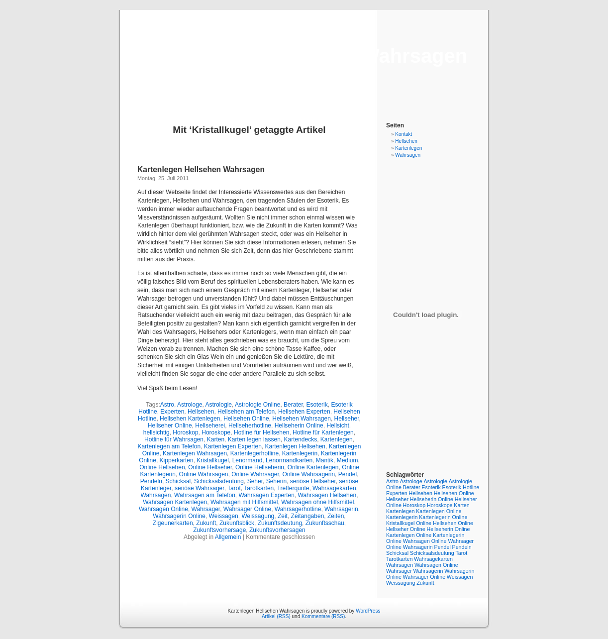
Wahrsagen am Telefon (204, 495)
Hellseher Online (170, 425)
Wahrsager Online (247, 509)
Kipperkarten (177, 460)
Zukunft (206, 523)
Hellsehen (201, 411)
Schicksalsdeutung (219, 481)
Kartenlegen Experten (233, 446)
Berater (293, 404)
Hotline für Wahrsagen (173, 439)
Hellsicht (337, 425)
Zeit (283, 516)
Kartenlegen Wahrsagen (195, 453)
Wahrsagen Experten (267, 495)
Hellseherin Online (299, 425)
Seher (255, 481)
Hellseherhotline (249, 425)
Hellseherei (210, 425)
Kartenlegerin (299, 453)
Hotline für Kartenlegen (323, 432)
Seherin (276, 481)
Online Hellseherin (259, 467)
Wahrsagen (156, 495)
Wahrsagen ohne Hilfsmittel (317, 502)
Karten (215, 439)
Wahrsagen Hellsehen (327, 495)
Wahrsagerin (341, 509)
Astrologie (218, 404)
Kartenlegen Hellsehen (295, 446)
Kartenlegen (336, 439)
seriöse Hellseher (313, 481)
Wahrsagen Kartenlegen (175, 502)
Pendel (347, 474)
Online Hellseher (210, 467)
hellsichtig (156, 432)
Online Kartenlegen (313, 467)
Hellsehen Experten (304, 411)
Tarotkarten (259, 488)
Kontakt (403, 134)
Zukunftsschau (324, 523)
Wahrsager (206, 509)
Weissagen (223, 516)
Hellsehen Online (246, 418)
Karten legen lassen (254, 439)
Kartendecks (300, 439)
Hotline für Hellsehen (261, 432)
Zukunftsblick (236, 523)
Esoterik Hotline (461, 487)
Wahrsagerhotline (298, 509)
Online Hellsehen (162, 467)
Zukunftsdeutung (280, 523)
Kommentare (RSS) (323, 616)
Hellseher (346, 418)
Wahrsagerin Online (179, 516)
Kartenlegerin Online (443, 517)
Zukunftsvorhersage (219, 530)
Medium (347, 460)
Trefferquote (293, 488)
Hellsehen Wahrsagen (301, 418)
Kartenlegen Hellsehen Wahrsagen (304, 56)
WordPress (368, 611)
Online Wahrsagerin (308, 474)
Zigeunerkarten (173, 523)
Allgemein (228, 536)
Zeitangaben (307, 516)
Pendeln (151, 481)
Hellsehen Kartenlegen (190, 418)
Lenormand (247, 460)
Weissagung (257, 516)
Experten (172, 411)
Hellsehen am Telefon (246, 411)
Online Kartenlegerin (440, 535)
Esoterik (316, 404)
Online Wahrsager (255, 474)
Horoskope (216, 432)
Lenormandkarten (289, 460)
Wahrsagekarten (334, 488)
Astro (167, 404)
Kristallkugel (213, 460)
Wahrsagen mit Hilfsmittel (244, 502)
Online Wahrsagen (203, 474)
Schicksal (178, 481)
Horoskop (185, 432)
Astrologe (190, 404)
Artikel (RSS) (276, 616)
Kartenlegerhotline (254, 453)
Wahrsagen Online (163, 509)
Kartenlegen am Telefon (169, 446)
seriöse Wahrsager (199, 488)
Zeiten (335, 516)
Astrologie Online (257, 404)
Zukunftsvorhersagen (277, 530)
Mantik (324, 460)
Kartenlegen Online (438, 511)
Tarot (234, 488)
